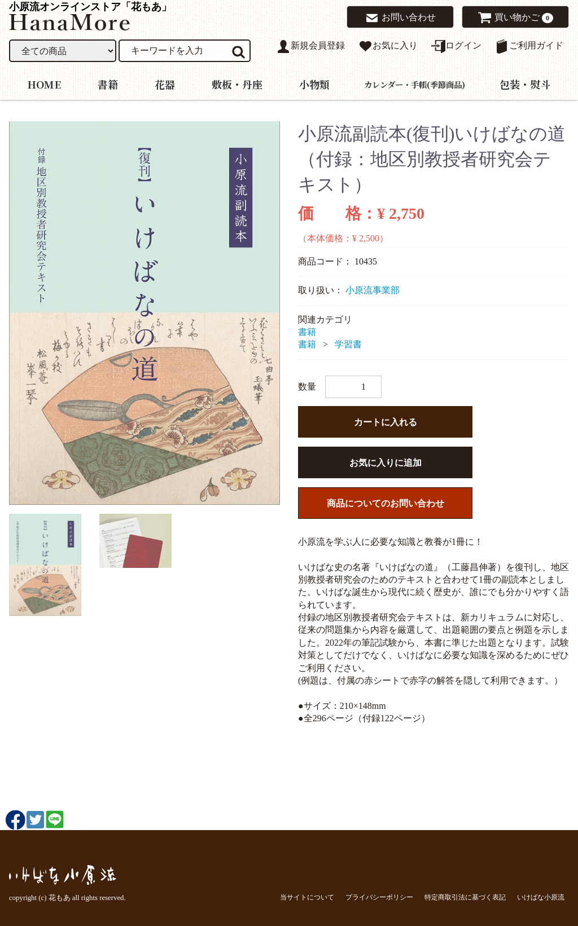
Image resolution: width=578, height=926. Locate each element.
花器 (165, 83)
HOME (44, 83)
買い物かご (511, 18)
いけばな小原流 (540, 897)
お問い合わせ (400, 18)
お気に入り (388, 46)
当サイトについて (307, 897)
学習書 (348, 344)
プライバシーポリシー (379, 897)
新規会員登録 (311, 46)
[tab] (45, 565)
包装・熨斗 (525, 83)
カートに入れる (385, 422)
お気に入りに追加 (385, 463)
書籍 (108, 83)
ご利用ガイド (529, 46)
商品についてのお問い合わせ (385, 503)
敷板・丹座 (237, 83)
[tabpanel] (144, 313)
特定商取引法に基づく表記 (465, 897)
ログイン (456, 46)
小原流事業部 (372, 290)
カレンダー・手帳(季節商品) (414, 84)
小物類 (314, 83)
